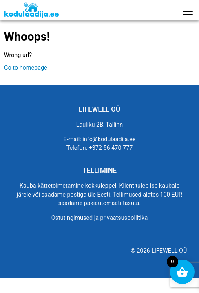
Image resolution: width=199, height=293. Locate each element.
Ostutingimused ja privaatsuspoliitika (99, 217)
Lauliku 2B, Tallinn (99, 124)
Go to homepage (25, 67)
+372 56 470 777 (111, 147)
